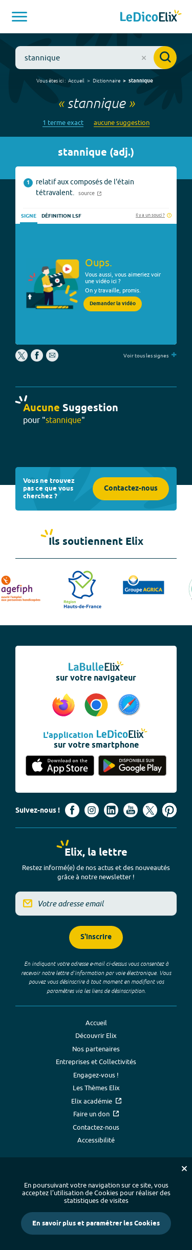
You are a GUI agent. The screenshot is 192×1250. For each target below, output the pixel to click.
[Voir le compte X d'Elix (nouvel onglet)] (150, 810)
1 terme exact (62, 122)
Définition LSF (61, 216)
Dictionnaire (106, 80)
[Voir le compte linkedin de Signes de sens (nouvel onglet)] (111, 810)
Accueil (76, 80)
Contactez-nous (131, 489)
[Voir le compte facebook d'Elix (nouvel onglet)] (72, 810)
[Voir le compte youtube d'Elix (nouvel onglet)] (130, 810)
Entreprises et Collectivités (96, 1061)
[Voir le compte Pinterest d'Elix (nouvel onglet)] (169, 810)
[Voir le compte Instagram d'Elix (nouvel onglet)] (91, 810)
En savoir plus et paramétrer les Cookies (96, 1223)
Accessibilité (96, 1140)
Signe (28, 216)
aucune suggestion (122, 122)
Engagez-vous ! (96, 1075)
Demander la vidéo (113, 303)
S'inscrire (96, 937)
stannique (141, 80)
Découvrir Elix (96, 1035)
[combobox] (96, 57)
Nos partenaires (96, 1049)
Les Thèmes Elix (96, 1088)
